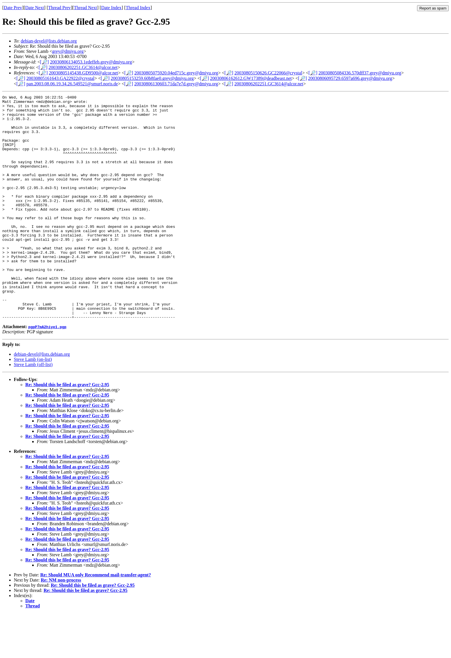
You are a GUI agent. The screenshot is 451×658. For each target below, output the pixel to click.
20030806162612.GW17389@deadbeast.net (251, 78)
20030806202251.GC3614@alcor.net (83, 67)
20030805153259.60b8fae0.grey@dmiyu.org (152, 78)
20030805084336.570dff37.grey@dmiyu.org (359, 72)
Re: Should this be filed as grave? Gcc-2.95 (67, 429)
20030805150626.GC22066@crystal (268, 72)
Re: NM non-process (61, 624)
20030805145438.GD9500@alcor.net (83, 72)
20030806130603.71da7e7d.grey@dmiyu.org (176, 83)
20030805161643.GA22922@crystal (60, 78)
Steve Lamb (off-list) (33, 409)
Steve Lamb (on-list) (33, 404)
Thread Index (138, 7)
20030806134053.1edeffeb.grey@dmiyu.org (91, 61)
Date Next (34, 7)
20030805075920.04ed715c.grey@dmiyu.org (176, 72)
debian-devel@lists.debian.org (49, 41)
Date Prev (13, 7)
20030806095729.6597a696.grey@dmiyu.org (350, 78)
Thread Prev (59, 7)
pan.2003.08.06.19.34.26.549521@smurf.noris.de (72, 83)
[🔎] (44, 61)
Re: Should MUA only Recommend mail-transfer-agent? (95, 619)
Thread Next (85, 7)
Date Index (111, 7)
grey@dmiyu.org (67, 51)
